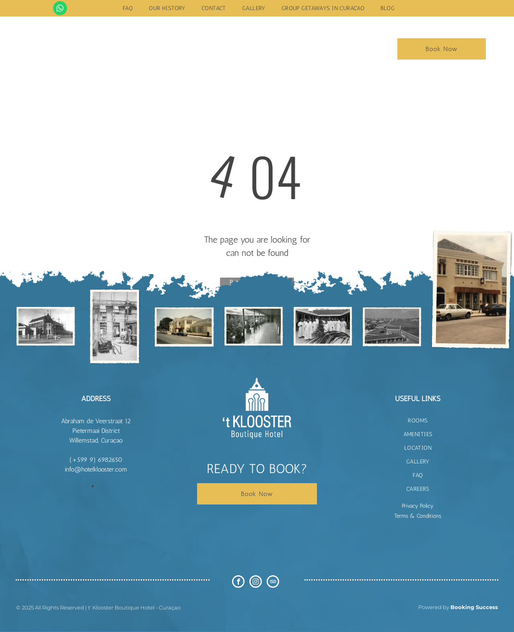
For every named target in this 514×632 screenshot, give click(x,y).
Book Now (442, 49)
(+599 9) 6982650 (96, 459)
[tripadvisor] (273, 582)
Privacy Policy (418, 505)
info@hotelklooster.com (96, 469)
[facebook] (238, 582)
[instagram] (255, 582)
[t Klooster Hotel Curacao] (45, 326)
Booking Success (474, 607)
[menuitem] (128, 8)
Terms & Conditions (417, 516)
